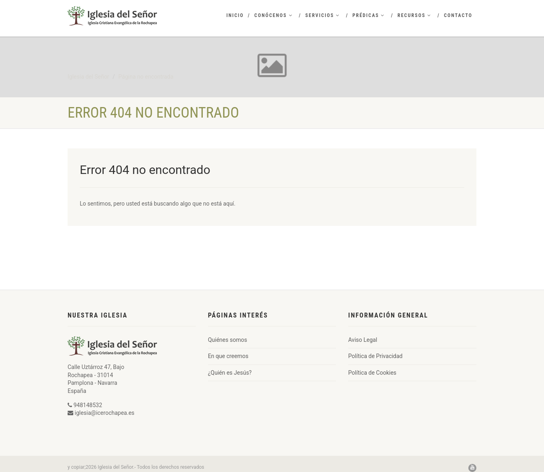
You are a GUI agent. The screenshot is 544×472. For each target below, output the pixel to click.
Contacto (458, 15)
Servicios (322, 15)
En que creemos (228, 356)
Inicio (235, 15)
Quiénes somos (227, 340)
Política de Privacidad (375, 356)
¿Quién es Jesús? (230, 372)
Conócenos (273, 15)
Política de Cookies (372, 372)
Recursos (414, 15)
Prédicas (369, 15)
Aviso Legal (362, 340)
